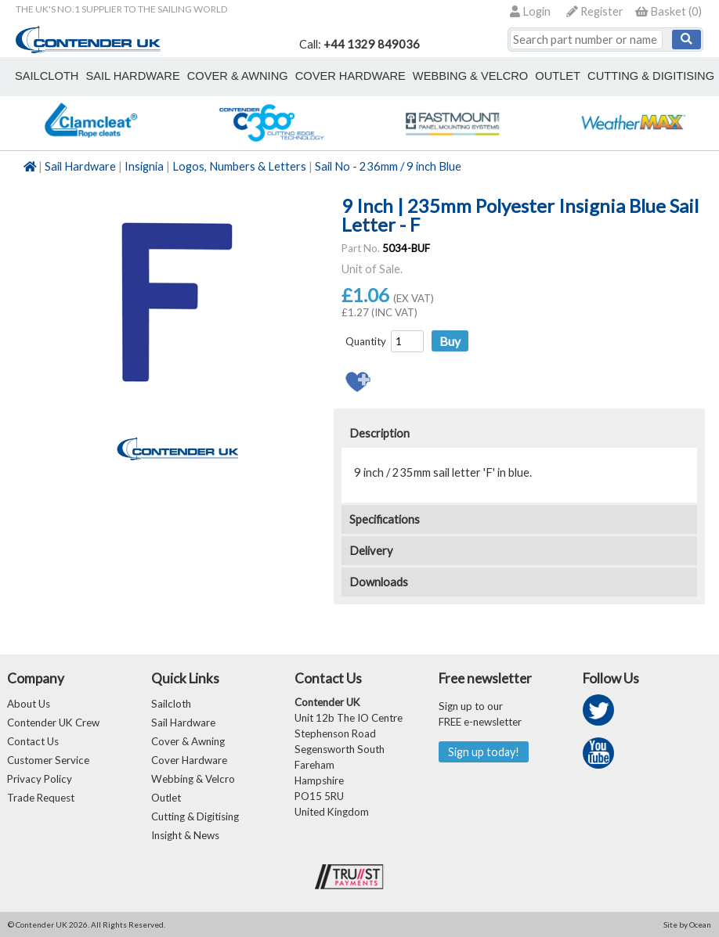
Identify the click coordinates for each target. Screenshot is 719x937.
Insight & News (185, 835)
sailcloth (46, 76)
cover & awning (237, 76)
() (668, 11)
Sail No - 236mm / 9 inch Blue (388, 166)
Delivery (371, 550)
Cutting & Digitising (650, 76)
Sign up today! (483, 752)
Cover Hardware (189, 760)
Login (530, 11)
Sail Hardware (80, 166)
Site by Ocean (687, 924)
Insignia (144, 166)
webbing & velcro (470, 76)
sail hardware (132, 76)
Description (379, 433)
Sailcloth (171, 703)
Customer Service (48, 760)
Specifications (384, 519)
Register (594, 11)
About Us (28, 703)
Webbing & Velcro (193, 779)
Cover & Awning (188, 741)
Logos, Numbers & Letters (239, 166)
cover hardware (350, 76)
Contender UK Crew (53, 722)
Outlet (166, 797)
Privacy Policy (39, 779)
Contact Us (33, 741)
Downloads (378, 582)
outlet (557, 76)
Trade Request (40, 797)
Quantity (365, 341)
